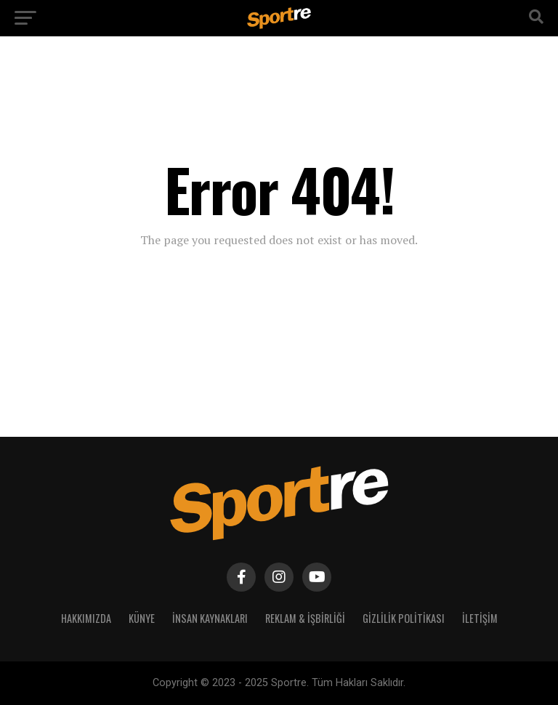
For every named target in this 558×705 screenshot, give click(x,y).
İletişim (480, 618)
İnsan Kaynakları (210, 618)
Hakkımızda (86, 618)
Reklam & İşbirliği (305, 618)
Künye (142, 618)
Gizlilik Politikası (404, 618)
